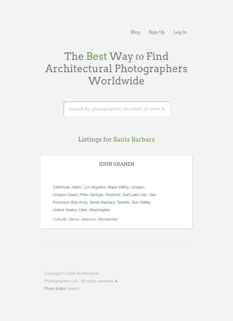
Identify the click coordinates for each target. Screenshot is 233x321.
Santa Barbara (102, 202)
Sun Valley (141, 202)
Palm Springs (91, 194)
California (61, 187)
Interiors (89, 219)
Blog (135, 32)
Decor (74, 219)
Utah (83, 210)
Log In (180, 32)
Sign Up (157, 32)
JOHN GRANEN (116, 164)
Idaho (77, 187)
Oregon (138, 187)
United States (64, 210)
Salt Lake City (134, 194)
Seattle (123, 202)
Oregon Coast (65, 194)
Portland (112, 194)
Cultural (59, 219)
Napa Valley (118, 187)
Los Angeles (94, 187)
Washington (99, 210)
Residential (107, 219)
